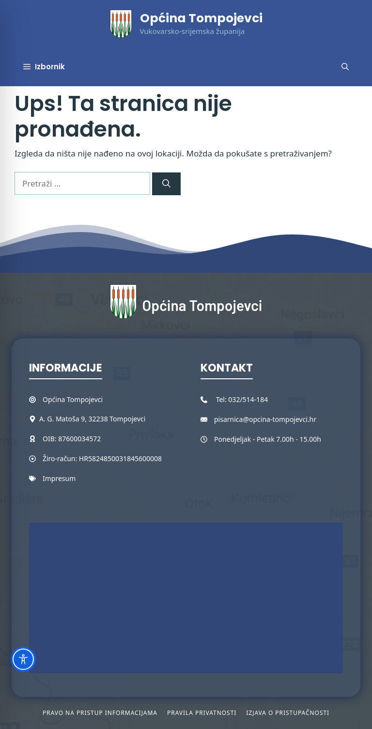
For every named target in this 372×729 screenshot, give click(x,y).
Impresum (59, 478)
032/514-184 (248, 399)
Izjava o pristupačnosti (287, 713)
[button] (345, 66)
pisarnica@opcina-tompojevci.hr (265, 419)
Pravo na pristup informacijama (100, 713)
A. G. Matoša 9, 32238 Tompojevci (92, 418)
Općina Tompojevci (201, 18)
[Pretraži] (166, 184)
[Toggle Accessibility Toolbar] (23, 659)
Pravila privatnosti (201, 713)
